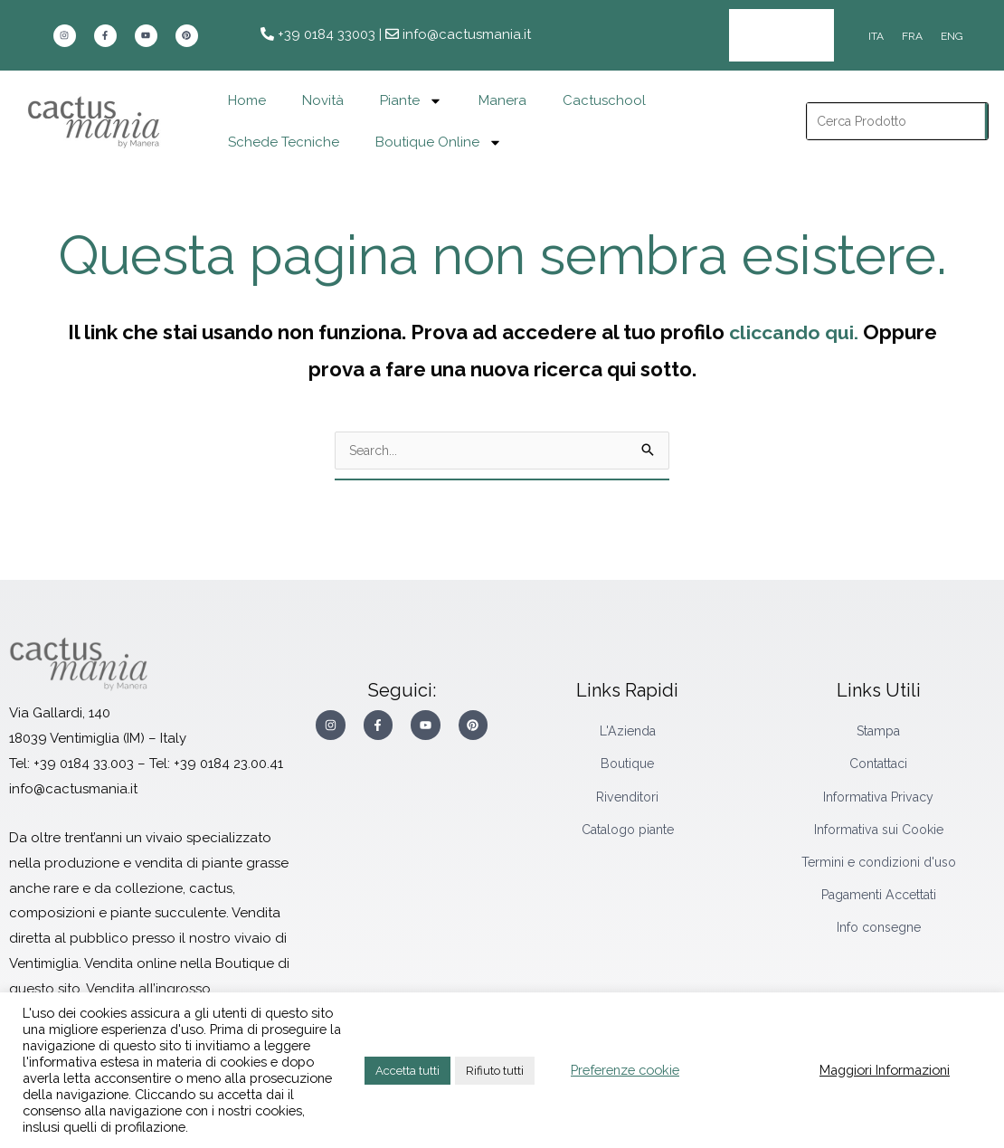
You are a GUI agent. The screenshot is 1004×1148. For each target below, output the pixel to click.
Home (247, 88)
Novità (323, 88)
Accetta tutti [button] (407, 1070)
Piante (411, 87)
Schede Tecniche (283, 129)
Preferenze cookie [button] (625, 1069)
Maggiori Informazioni (884, 1069)
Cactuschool (604, 88)
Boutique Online (438, 129)
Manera (502, 88)
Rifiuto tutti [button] (495, 1070)
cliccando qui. (793, 318)
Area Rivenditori (767, 29)
